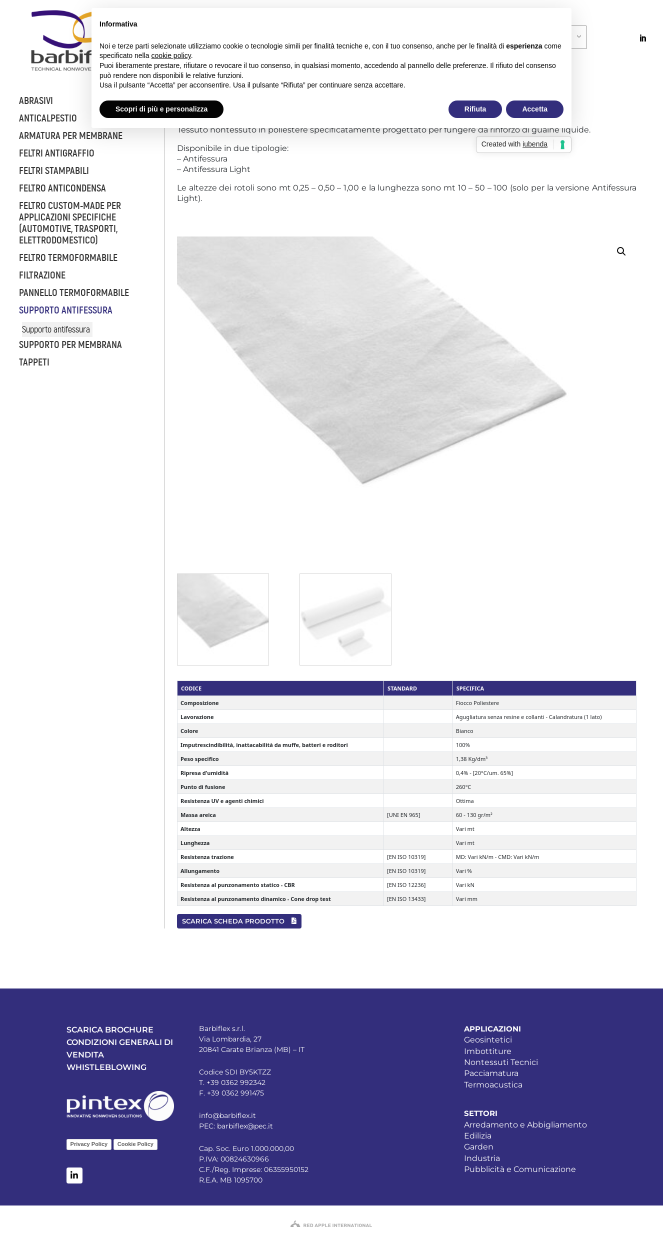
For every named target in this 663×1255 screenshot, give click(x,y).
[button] (621, 251)
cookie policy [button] (171, 56)
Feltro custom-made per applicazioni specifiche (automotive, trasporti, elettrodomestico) (70, 223)
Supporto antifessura (65, 310)
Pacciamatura (491, 1073)
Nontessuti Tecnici (501, 1062)
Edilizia (478, 1135)
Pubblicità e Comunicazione (520, 1169)
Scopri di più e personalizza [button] (162, 109)
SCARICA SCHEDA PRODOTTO (239, 921)
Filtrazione (42, 275)
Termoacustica (493, 1085)
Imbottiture (488, 1051)
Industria (482, 1158)
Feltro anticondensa (62, 188)
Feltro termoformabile (68, 258)
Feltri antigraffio (56, 153)
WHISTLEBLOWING (106, 1067)
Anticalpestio (48, 118)
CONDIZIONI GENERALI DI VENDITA (119, 1049)
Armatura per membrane (70, 136)
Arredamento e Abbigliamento (525, 1125)
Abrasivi (36, 100)
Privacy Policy (89, 1144)
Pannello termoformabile (74, 292)
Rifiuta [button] (475, 109)
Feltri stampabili (54, 170)
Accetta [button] (535, 109)
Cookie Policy (136, 1144)
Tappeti (34, 362)
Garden (479, 1147)
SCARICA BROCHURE (110, 1029)
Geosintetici (488, 1039)
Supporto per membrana (70, 344)
